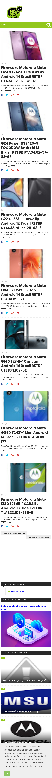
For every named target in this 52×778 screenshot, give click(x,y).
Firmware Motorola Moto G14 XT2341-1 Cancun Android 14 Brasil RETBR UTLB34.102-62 (24, 366)
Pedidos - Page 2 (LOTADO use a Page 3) (24, 684)
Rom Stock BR (17, 595)
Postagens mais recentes (14, 537)
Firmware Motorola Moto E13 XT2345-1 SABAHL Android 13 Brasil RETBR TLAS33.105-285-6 (24, 510)
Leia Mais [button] (38, 766)
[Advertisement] (26, 565)
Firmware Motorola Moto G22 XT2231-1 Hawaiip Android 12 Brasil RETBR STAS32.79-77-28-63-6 (24, 223)
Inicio (3, 25)
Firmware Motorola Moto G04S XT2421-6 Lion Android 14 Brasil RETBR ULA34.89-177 (24, 295)
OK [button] (7, 773)
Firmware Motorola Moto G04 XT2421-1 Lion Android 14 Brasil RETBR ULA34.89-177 (25, 438)
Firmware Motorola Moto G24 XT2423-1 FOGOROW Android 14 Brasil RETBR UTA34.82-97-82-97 (24, 75)
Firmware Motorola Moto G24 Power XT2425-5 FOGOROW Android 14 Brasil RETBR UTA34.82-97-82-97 (25, 149)
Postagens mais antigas (38, 541)
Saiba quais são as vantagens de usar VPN (23, 612)
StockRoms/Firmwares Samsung (20, 715)
